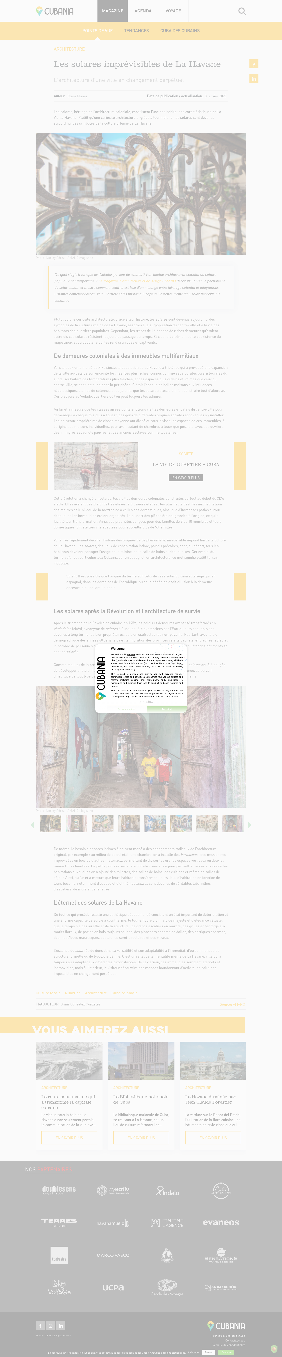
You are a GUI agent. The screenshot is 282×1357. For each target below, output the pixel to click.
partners (131, 654)
